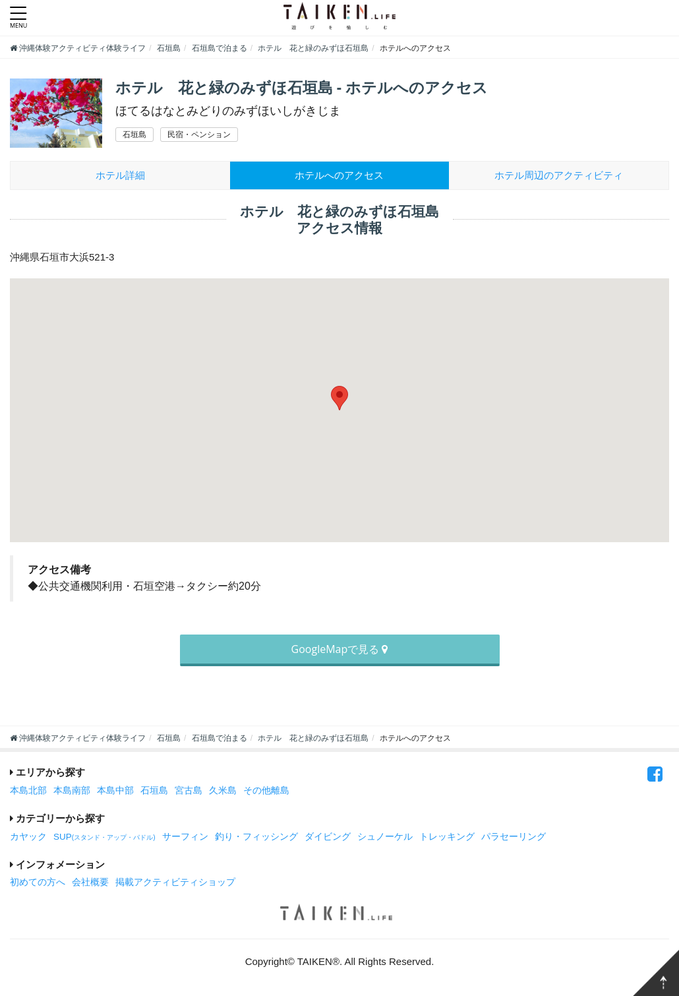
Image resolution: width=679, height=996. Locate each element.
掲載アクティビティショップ (175, 882)
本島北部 (28, 790)
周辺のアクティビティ (558, 175)
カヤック (28, 837)
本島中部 (115, 790)
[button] (339, 398)
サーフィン (185, 837)
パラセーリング (513, 837)
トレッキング (447, 837)
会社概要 (90, 882)
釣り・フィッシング (256, 837)
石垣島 (154, 790)
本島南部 (71, 790)
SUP (104, 837)
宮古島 (188, 790)
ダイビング (328, 837)
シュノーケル (385, 837)
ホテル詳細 (120, 175)
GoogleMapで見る (339, 649)
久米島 (223, 790)
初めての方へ (37, 882)
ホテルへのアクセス (339, 175)
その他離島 (266, 790)
